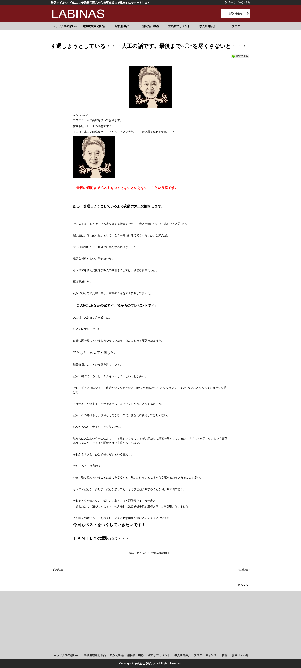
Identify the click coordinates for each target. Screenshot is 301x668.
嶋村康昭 (165, 553)
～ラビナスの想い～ (65, 26)
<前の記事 (57, 569)
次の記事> (244, 569)
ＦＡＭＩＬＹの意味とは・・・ (101, 538)
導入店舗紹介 (207, 26)
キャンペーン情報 (239, 2)
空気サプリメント (179, 26)
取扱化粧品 (122, 26)
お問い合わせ (235, 13)
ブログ (236, 26)
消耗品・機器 (150, 26)
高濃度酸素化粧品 (94, 26)
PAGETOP (244, 584)
